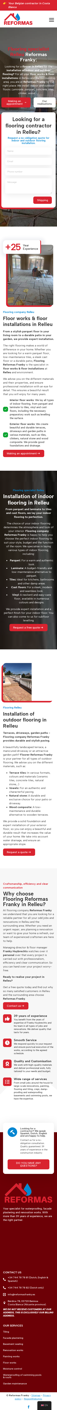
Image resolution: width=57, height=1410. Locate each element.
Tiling (6, 1332)
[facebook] (28, 1406)
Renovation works (13, 1350)
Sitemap (35, 1395)
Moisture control (12, 1369)
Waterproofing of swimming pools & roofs (22, 1376)
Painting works (11, 1356)
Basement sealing (13, 1344)
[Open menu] (51, 19)
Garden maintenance (15, 1383)
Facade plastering (13, 1338)
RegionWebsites (33, 1398)
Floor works (9, 1363)
